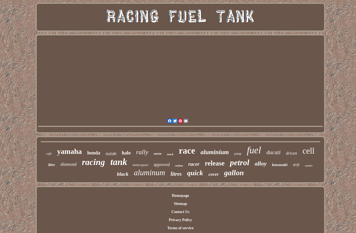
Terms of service (180, 228)
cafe (49, 154)
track (170, 154)
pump (237, 154)
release (214, 163)
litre (51, 165)
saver (158, 153)
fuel (254, 150)
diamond (69, 164)
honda (93, 153)
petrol (239, 162)
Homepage (180, 196)
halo (126, 153)
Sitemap (180, 204)
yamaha (69, 151)
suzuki (111, 153)
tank (118, 162)
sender (309, 165)
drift (296, 165)
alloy (261, 163)
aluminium (214, 152)
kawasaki (280, 165)
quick (195, 173)
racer (193, 164)
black (122, 174)
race (187, 151)
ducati (273, 152)
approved (162, 164)
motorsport (140, 165)
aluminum (149, 172)
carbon (179, 165)
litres (176, 174)
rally (142, 152)
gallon (234, 172)
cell (309, 151)
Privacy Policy (180, 220)
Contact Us (181, 212)
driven (291, 153)
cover (214, 174)
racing (93, 162)
